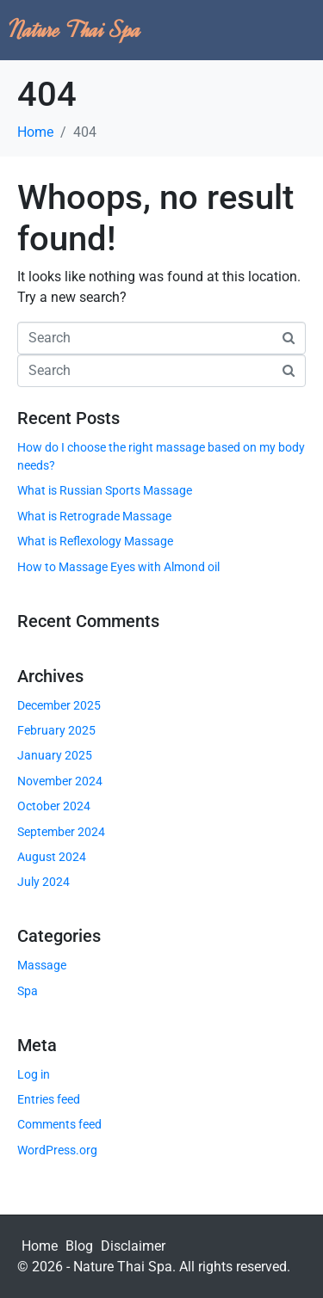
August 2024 (51, 857)
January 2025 (54, 755)
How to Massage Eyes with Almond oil (118, 567)
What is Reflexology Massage (95, 541)
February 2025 (56, 730)
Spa (27, 991)
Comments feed (59, 1124)
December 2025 (59, 705)
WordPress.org (57, 1150)
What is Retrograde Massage (94, 516)
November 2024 (59, 781)
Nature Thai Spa (75, 30)
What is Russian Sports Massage (104, 490)
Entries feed (48, 1099)
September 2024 (61, 832)
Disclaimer (133, 1246)
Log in (33, 1074)
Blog (79, 1246)
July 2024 (43, 882)
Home (40, 1246)
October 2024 (53, 806)
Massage (41, 965)
